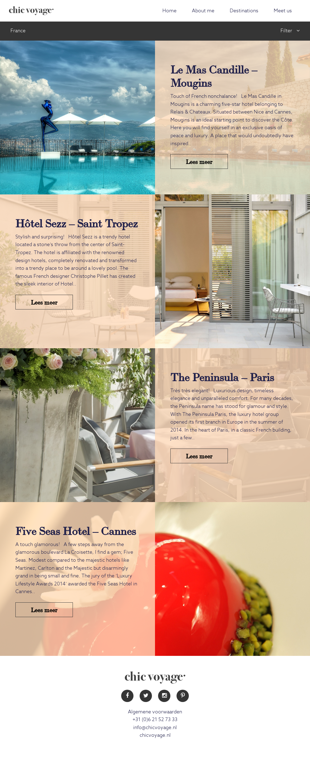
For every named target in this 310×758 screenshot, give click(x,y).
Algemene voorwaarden (155, 712)
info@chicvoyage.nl (155, 727)
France (18, 30)
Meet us (283, 10)
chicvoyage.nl (155, 735)
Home (169, 10)
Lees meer (199, 161)
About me (203, 10)
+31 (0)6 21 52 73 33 (155, 719)
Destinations (244, 10)
